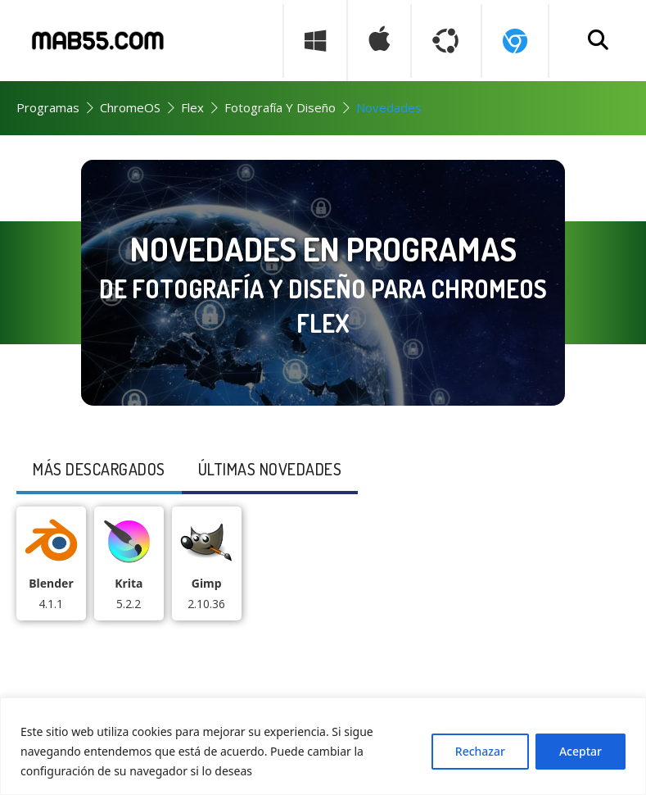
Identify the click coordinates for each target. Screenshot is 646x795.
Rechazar (480, 751)
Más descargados (99, 468)
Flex (192, 107)
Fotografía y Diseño (280, 107)
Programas (47, 107)
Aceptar (580, 751)
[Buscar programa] (598, 41)
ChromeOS (130, 107)
